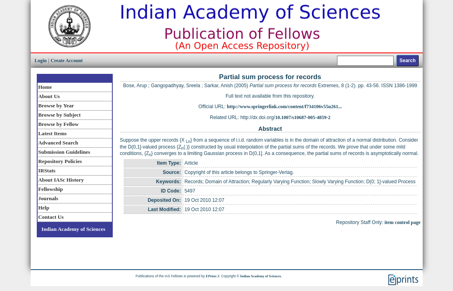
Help (43, 208)
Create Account (66, 60)
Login (41, 60)
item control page (402, 222)
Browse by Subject (59, 115)
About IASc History (61, 180)
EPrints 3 (212, 276)
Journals (48, 198)
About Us (49, 96)
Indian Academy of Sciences (73, 229)
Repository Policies (60, 161)
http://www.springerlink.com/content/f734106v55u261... (284, 106)
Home (45, 87)
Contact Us (51, 217)
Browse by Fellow (58, 124)
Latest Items (52, 133)
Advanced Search (58, 143)
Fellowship (50, 189)
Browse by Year (56, 106)
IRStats (47, 170)
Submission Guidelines (64, 152)
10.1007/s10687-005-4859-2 (303, 117)
